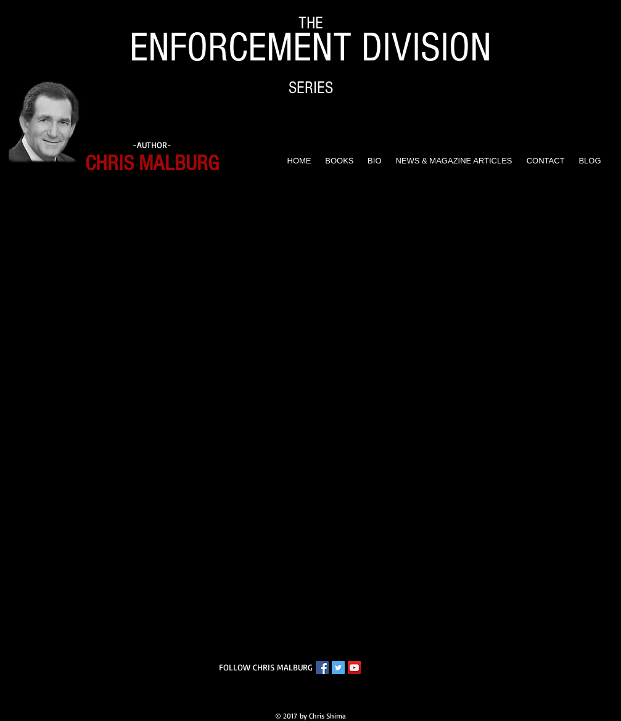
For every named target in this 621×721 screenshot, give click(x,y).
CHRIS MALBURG (152, 163)
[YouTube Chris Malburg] (354, 667)
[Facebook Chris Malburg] (322, 667)
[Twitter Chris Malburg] (338, 667)
